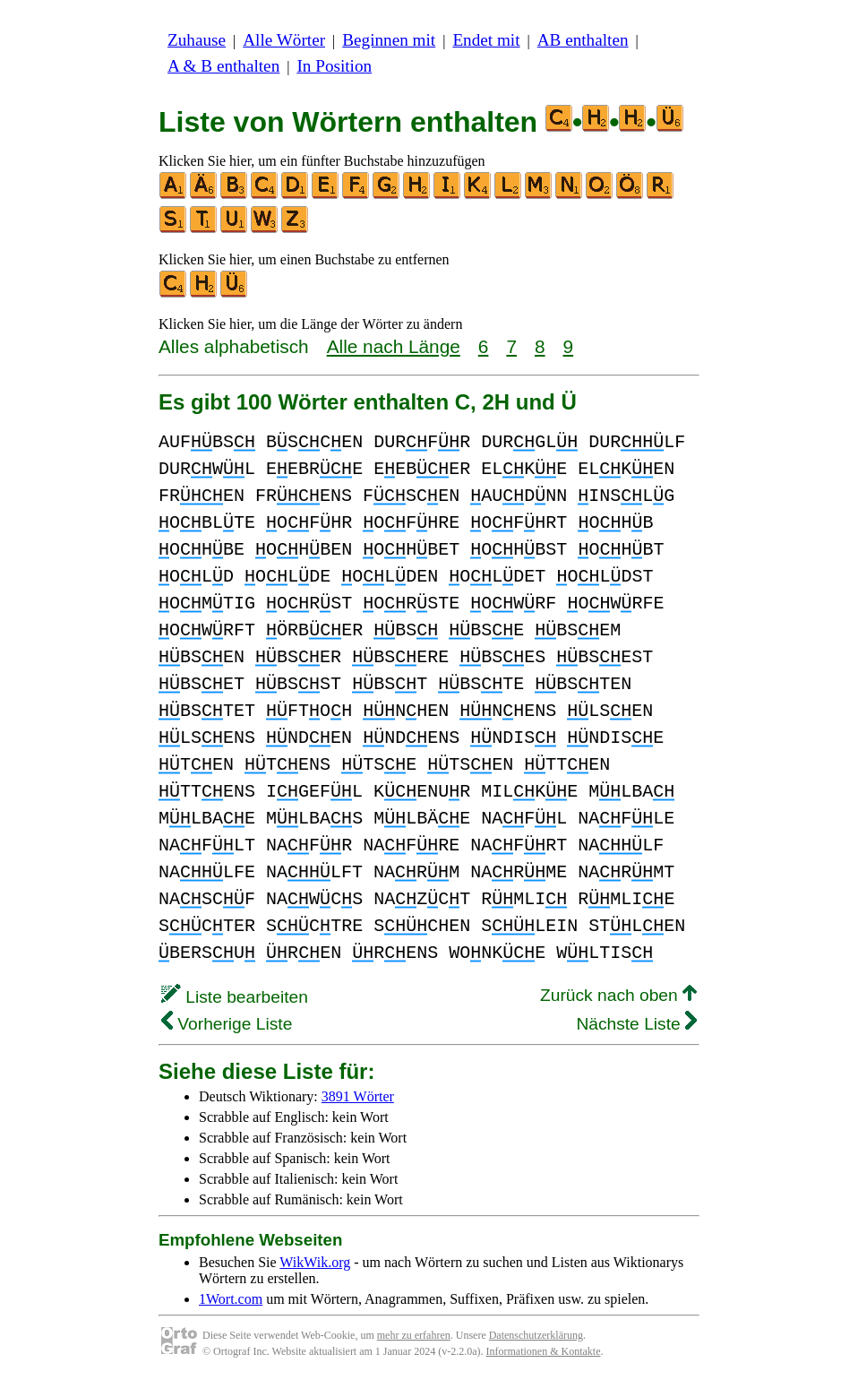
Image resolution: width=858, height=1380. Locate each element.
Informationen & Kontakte (543, 1351)
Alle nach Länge (393, 346)
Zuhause (196, 39)
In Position (334, 65)
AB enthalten (583, 39)
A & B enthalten (223, 65)
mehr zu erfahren (413, 1335)
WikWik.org (314, 1262)
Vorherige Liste (226, 1023)
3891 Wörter (358, 1096)
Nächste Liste (636, 1023)
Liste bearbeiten (234, 997)
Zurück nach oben (618, 995)
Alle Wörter (284, 39)
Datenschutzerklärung (536, 1335)
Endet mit (485, 39)
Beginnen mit (388, 39)
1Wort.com (230, 1299)
